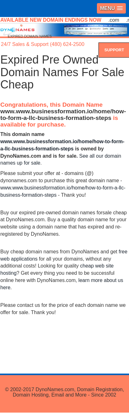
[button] (111, 8)
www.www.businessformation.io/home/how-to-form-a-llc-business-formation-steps (63, 114)
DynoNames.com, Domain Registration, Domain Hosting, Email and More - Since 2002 (68, 392)
